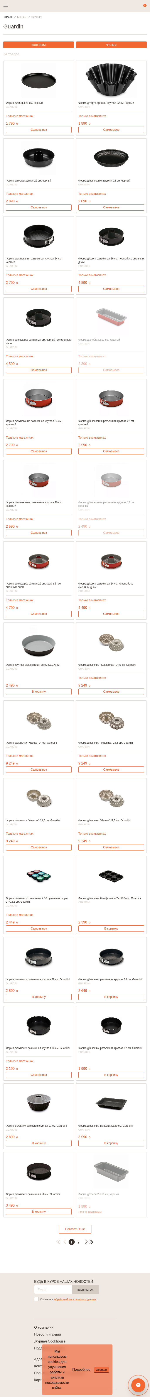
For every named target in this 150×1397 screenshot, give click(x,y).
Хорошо (101, 1369)
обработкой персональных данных (75, 1299)
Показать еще (75, 1229)
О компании (43, 1327)
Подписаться (85, 1289)
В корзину (39, 691)
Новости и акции (47, 1334)
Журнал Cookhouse (50, 1341)
